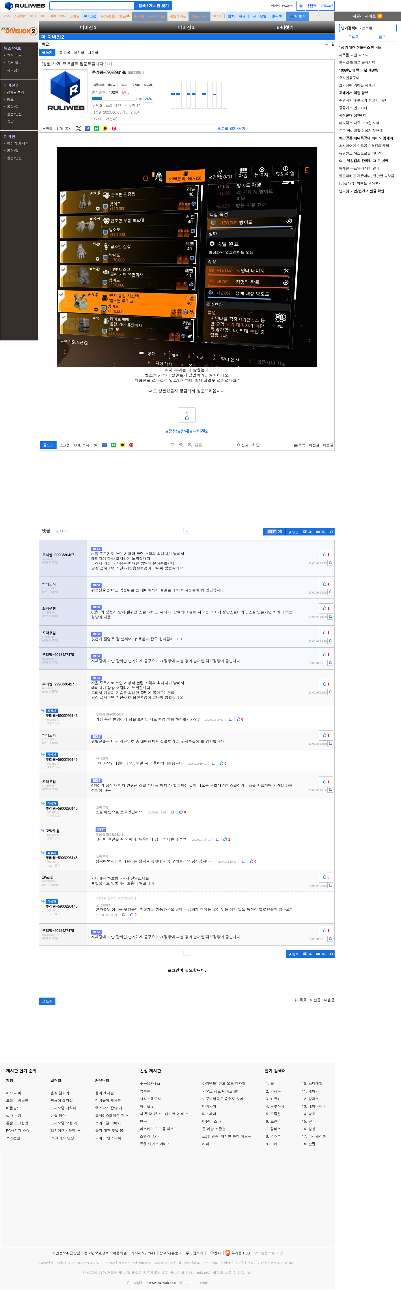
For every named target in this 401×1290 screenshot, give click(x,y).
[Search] (92, 5)
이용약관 (120, 1252)
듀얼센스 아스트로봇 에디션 (360, 153)
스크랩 (47, 128)
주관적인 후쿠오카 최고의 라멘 (362, 100)
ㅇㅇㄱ (275, 1136)
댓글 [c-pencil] (294, 532)
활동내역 (98, 85)
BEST (216, 16)
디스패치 (209, 1113)
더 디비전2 (52, 36)
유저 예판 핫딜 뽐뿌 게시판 (117, 1130)
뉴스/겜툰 (107, 16)
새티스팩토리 (150, 1098)
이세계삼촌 (317, 1136)
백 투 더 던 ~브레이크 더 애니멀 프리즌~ (165, 1113)
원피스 (313, 1098)
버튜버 (275, 1098)
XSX (33, 16)
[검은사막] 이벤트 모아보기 (360, 183)
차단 (256, 445)
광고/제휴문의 (170, 1252)
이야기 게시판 (18, 143)
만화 (231, 16)
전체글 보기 (15, 92)
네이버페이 (317, 1106)
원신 (311, 1128)
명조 (311, 1113)
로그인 (327, 5)
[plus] (181, 445)
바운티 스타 (211, 1121)
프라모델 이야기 (108, 1122)
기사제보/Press (143, 1252)
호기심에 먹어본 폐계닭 (357, 85)
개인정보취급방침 (66, 1252)
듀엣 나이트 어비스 (155, 1143)
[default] (172, 445)
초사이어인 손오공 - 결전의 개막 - (365, 145)
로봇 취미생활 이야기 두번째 (361, 130)
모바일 (74, 16)
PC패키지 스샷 (17, 1130)
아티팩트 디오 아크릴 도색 (359, 122)
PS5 (6, 16)
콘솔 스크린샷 (17, 1122)
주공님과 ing (150, 1083)
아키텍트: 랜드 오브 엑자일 (223, 1083)
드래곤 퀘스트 (17, 1100)
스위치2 (20, 16)
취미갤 (139, 16)
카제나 (275, 1091)
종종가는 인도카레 (353, 107)
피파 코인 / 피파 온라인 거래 (118, 1137)
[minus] (189, 445)
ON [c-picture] (308, 531)
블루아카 (277, 1106)
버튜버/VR (58, 16)
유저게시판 (156, 16)
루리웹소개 (195, 1252)
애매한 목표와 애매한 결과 (359, 168)
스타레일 (315, 1083)
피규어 (244, 16)
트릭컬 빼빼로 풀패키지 (357, 62)
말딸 (311, 1143)
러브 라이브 (15, 1092)
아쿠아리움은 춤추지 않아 (222, 1098)
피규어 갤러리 (62, 1100)
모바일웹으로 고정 (268, 1252)
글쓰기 (47, 52)
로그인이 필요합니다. (186, 970)
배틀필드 (13, 1107)
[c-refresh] (331, 531)
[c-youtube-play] (320, 531)
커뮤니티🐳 (199, 16)
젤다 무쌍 (13, 1115)
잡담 (10, 120)
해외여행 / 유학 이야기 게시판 (75, 1130)
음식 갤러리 (60, 1092)
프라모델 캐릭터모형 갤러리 (73, 1107)
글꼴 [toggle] (198, 445)
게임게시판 (177, 16)
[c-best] (274, 531)
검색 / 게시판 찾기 (153, 5)
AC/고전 (90, 16)
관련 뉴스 (14, 55)
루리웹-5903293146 (109, 72)
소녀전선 (13, 1137)
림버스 (275, 1128)
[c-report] (330, 563)
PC (43, 16)
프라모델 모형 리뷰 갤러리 (72, 1122)
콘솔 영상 (58, 1115)
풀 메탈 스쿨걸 (213, 1128)
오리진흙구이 (349, 77)
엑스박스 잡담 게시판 (112, 1107)
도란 (273, 1121)
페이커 (313, 1091)
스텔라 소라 (149, 1136)
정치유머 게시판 (108, 1100)
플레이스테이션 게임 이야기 (117, 1115)
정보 (10, 99)
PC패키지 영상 (62, 1137)
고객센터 (215, 1252)
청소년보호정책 (96, 1252)
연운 (143, 1121)
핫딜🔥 (124, 16)
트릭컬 (356, 27)
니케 (273, 1143)
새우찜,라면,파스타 (353, 54)
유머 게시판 (104, 1092)
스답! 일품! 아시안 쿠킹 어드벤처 (227, 1136)
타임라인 (149, 85)
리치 (205, 1143)
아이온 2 (147, 1106)
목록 (64, 52)
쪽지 (123, 85)
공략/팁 (12, 106)
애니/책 (276, 16)
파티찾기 (13, 69)
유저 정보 (14, 62)
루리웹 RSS (240, 1252)
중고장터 (288, 5)
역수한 (145, 1091)
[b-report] (243, 445)
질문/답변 (14, 113)
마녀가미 (209, 1106)
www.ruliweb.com (163, 1282)
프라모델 (259, 16)
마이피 (275, 5)
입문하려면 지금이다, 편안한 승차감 (366, 175)
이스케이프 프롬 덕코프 (158, 1128)
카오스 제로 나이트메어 (221, 1091)
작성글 (111, 85)
